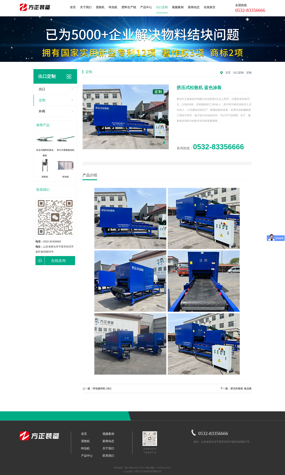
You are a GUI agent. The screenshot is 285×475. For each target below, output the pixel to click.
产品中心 (146, 7)
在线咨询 (50, 260)
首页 (73, 7)
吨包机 (113, 7)
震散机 (100, 7)
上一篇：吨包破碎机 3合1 (97, 388)
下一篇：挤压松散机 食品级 (236, 388)
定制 (42, 100)
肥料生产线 (129, 7)
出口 (42, 89)
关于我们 (86, 7)
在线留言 (209, 7)
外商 (42, 111)
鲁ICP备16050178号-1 (135, 467)
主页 (227, 72)
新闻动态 (194, 7)
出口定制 (162, 7)
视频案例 (178, 7)
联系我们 (108, 455)
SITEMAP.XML (164, 467)
